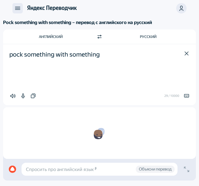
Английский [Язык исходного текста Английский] (51, 37)
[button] (186, 53)
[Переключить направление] (99, 37)
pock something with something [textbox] (54, 54)
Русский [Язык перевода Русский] (148, 37)
